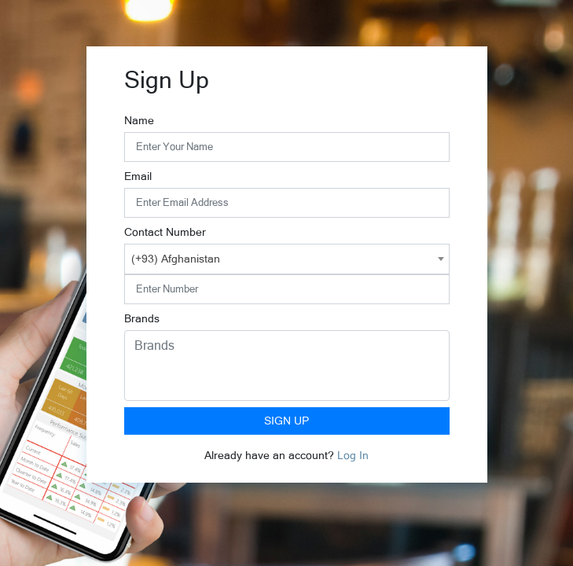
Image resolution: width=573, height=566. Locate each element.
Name (139, 120)
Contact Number (165, 232)
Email (138, 176)
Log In (353, 455)
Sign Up (286, 420)
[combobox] (287, 259)
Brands (142, 318)
